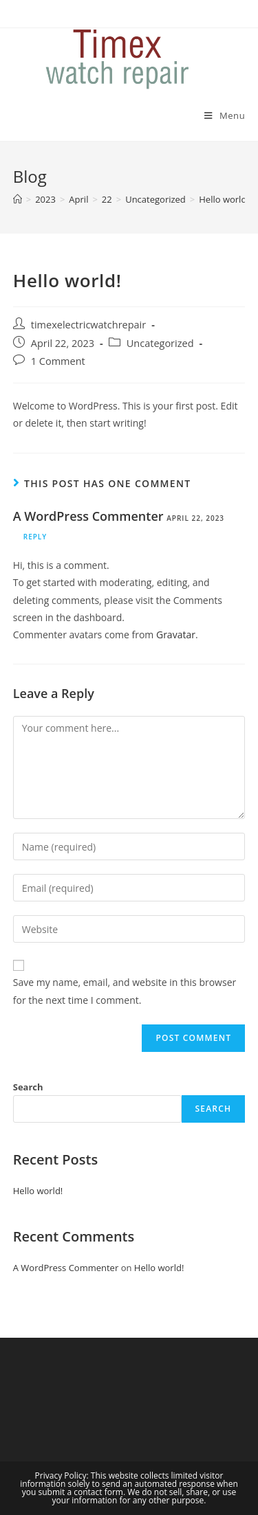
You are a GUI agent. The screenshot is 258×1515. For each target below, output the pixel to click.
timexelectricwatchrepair (88, 324)
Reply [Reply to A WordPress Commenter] (35, 536)
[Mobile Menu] (224, 115)
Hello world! (38, 1191)
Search (28, 1087)
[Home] (17, 199)
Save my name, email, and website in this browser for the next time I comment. (124, 991)
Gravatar (175, 634)
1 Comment (58, 361)
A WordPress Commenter (88, 516)
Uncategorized (160, 343)
